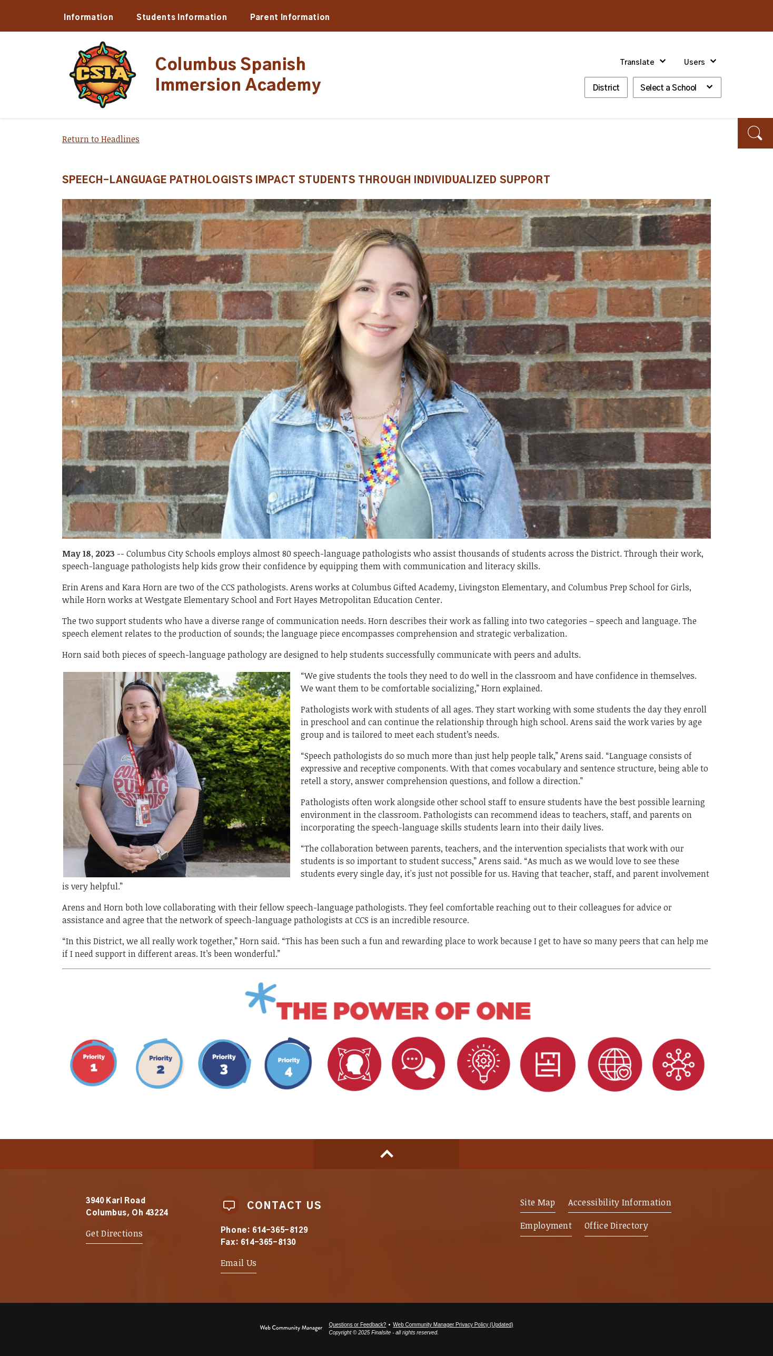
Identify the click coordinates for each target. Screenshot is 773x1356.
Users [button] (694, 62)
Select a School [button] (668, 88)
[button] (755, 133)
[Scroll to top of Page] (386, 1154)
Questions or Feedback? (357, 1325)
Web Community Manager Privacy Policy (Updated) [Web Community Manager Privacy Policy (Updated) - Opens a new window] (453, 1325)
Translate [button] (637, 62)
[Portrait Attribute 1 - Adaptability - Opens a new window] (516, 1094)
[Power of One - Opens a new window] (386, 1020)
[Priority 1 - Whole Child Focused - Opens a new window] (192, 1094)
